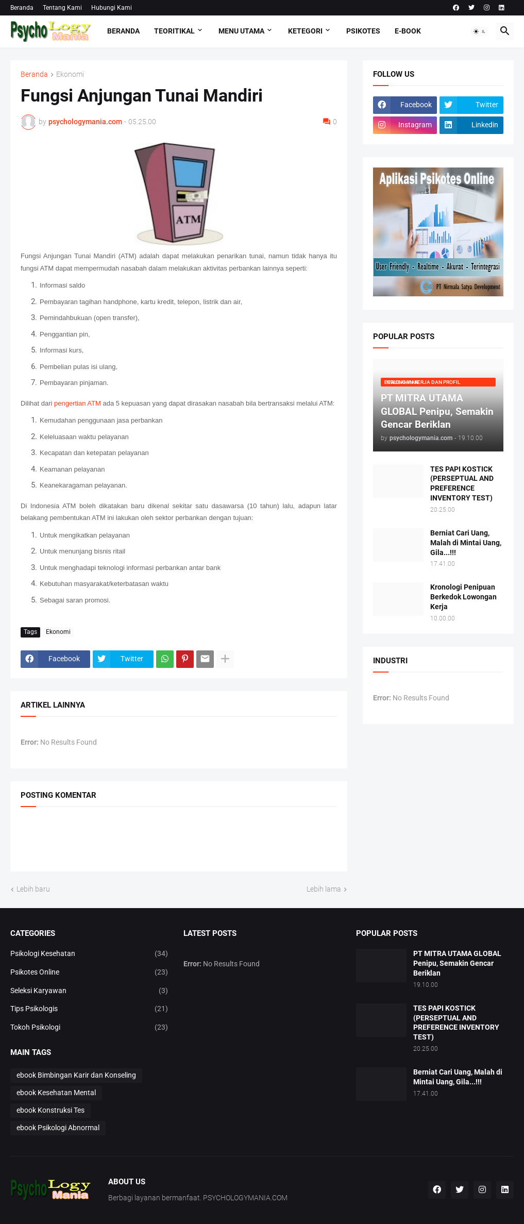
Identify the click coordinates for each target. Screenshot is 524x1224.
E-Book (408, 31)
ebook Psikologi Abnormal (57, 1128)
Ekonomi (70, 74)
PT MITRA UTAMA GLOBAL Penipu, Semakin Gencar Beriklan (457, 963)
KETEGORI (305, 31)
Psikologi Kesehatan (89, 954)
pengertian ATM (77, 403)
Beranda (21, 7)
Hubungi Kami (111, 7)
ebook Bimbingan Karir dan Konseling (76, 1075)
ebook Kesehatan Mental (56, 1092)
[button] (479, 31)
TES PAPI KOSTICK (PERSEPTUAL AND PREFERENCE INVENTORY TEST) (462, 483)
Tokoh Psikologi (89, 1027)
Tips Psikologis (89, 1009)
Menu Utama (241, 31)
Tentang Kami (62, 7)
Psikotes (363, 31)
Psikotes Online (89, 972)
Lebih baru (33, 889)
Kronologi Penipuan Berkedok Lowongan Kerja (463, 597)
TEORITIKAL (174, 31)
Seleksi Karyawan (89, 991)
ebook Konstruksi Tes (50, 1110)
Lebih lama (324, 889)
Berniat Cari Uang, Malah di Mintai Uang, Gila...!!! (465, 543)
